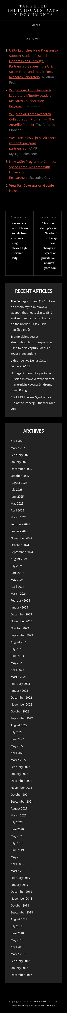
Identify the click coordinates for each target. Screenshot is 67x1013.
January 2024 (19, 607)
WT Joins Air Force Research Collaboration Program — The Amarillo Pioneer (31, 119)
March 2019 (18, 871)
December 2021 (21, 781)
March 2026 (18, 448)
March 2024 (18, 594)
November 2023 (21, 621)
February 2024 (20, 600)
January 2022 (19, 774)
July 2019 (17, 843)
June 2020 (17, 829)
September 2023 (22, 635)
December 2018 (21, 892)
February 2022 (20, 767)
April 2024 (17, 587)
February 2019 (20, 878)
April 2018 (17, 947)
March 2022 (18, 760)
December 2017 (21, 975)
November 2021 (21, 788)
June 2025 (17, 497)
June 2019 (17, 850)
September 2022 (22, 718)
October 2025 (20, 476)
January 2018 (19, 968)
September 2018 (22, 912)
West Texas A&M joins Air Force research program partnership (32, 143)
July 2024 (17, 566)
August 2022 (19, 725)
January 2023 (19, 691)
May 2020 (17, 836)
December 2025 (21, 469)
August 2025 (19, 483)
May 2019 (17, 857)
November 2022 (21, 704)
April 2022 (17, 753)
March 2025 (18, 517)
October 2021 (20, 795)
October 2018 (20, 905)
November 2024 (21, 538)
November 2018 (21, 899)
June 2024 (17, 573)
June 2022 (17, 739)
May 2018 (17, 940)
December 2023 (21, 614)
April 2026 (17, 441)
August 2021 (19, 808)
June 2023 (17, 656)
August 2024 (19, 559)
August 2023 (19, 642)
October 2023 (20, 628)
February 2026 (20, 455)
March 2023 (18, 677)
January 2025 (19, 531)
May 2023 (17, 663)
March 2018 (18, 954)
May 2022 (17, 746)
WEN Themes (48, 1005)
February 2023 (20, 684)
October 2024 (20, 545)
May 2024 (17, 580)
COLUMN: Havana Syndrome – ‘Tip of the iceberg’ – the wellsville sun (33, 403)
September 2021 (22, 801)
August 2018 (19, 919)
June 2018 (17, 933)
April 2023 (17, 670)
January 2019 (19, 885)
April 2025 (17, 510)
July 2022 (17, 732)
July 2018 (17, 926)
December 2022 (21, 698)
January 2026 (19, 462)
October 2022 (20, 711)
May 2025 (17, 503)
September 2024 (22, 552)
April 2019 (17, 864)
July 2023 (17, 649)
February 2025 (20, 524)
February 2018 (20, 961)
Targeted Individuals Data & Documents (33, 10)
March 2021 (18, 815)
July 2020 (17, 822)
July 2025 (17, 490)
